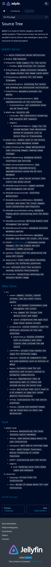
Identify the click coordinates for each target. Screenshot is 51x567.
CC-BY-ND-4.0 (36, 561)
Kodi (5, 422)
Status (5, 535)
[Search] (46, 4)
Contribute (7, 531)
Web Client (9, 286)
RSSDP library (19, 242)
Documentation (9, 523)
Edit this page (9, 497)
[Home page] (4, 11)
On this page (9, 17)
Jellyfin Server (11, 49)
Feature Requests (10, 527)
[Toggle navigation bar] (4, 3)
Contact (5, 539)
